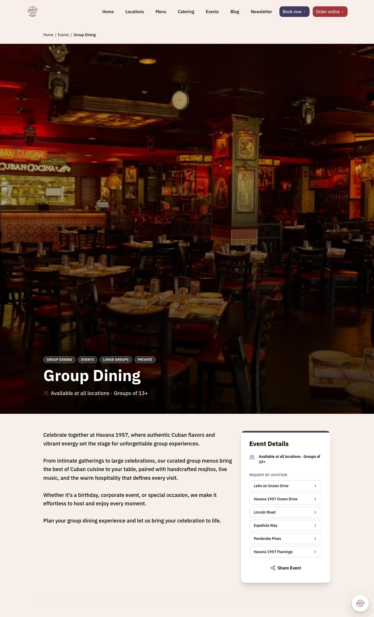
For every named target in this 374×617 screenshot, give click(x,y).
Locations (134, 11)
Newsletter (261, 11)
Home (108, 11)
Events (212, 11)
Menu (161, 11)
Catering (186, 11)
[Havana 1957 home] (32, 11)
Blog (235, 11)
